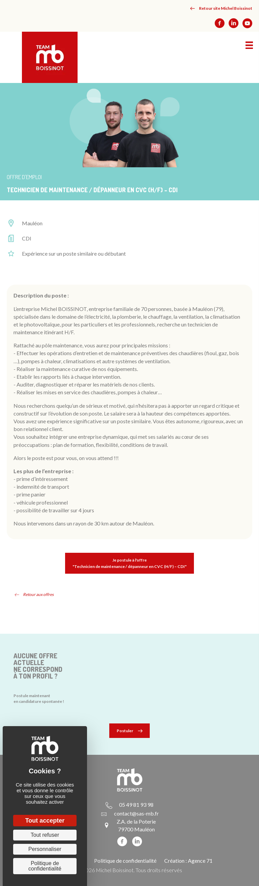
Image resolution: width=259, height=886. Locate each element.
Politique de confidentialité (125, 860)
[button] (221, 8)
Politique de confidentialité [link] (44, 865)
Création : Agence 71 (188, 860)
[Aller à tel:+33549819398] (129, 804)
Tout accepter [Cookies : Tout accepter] (45, 820)
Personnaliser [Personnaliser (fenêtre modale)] (44, 849)
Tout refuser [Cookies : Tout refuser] (45, 835)
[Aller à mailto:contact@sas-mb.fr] (129, 813)
